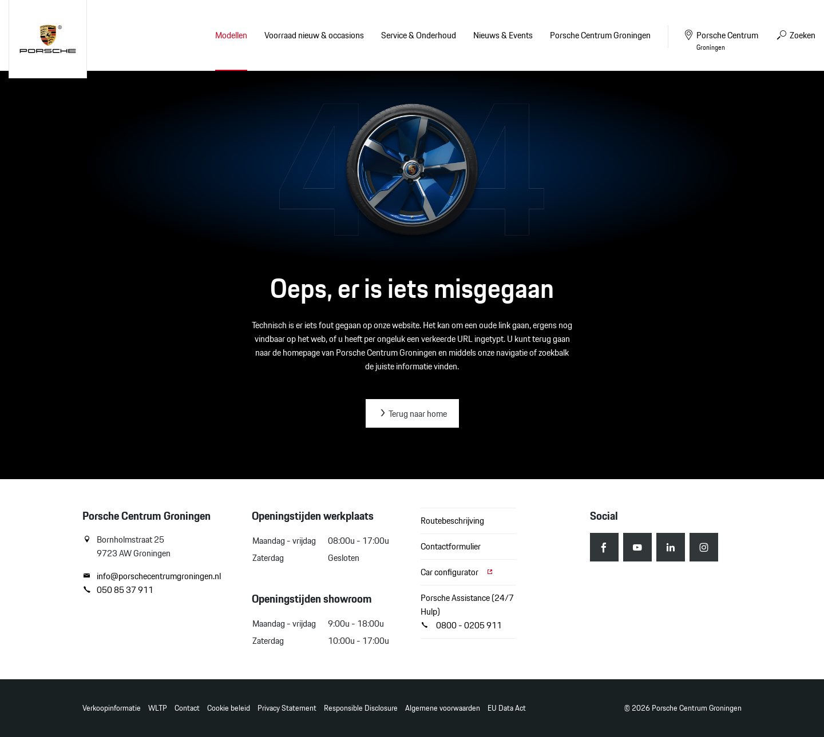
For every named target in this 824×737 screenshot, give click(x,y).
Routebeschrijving (452, 520)
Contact (187, 708)
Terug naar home (412, 414)
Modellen (231, 35)
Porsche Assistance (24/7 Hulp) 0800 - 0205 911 (467, 611)
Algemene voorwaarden (442, 708)
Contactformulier (451, 546)
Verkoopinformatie (111, 708)
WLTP (157, 708)
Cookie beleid (228, 708)
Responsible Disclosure (361, 708)
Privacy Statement (287, 708)
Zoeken (795, 35)
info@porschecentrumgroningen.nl (151, 576)
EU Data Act (507, 708)
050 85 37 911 (117, 590)
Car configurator (457, 572)
